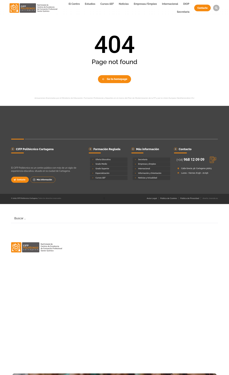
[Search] (213, 218)
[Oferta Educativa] (109, 159)
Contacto (202, 8)
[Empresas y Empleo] (151, 164)
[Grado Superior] (109, 169)
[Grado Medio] (109, 164)
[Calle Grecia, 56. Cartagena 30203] (195, 168)
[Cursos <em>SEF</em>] (109, 178)
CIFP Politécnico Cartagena (35, 149)
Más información (42, 179)
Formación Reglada (107, 149)
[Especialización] (109, 173)
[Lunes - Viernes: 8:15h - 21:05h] (195, 173)
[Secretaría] (151, 159)
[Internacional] (151, 169)
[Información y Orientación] (151, 173)
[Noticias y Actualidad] (151, 178)
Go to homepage (114, 79)
